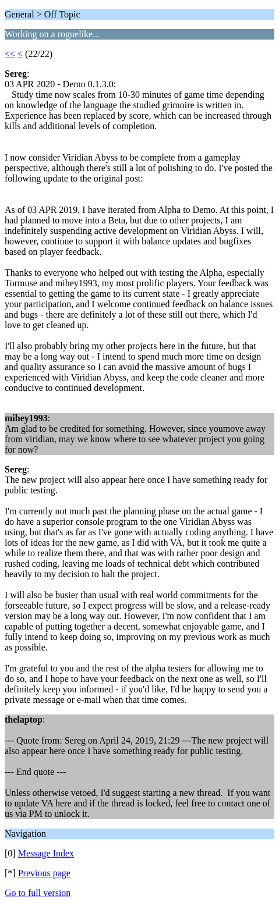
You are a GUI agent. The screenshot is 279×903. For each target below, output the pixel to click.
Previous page (44, 873)
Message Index (46, 853)
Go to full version (37, 893)
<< (10, 54)
